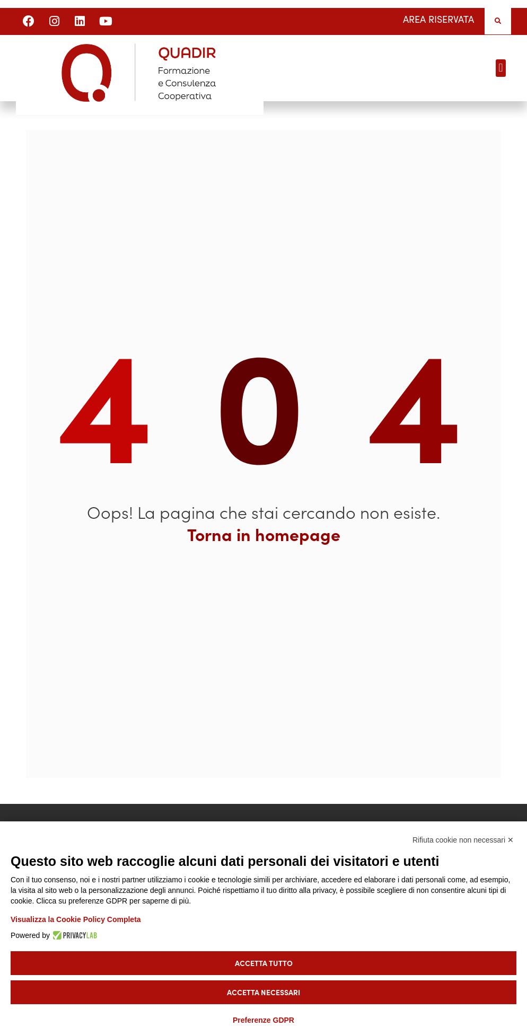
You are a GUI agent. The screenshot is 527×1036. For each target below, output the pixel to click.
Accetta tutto (264, 963)
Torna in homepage (263, 534)
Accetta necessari (263, 992)
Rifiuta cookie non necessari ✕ (463, 840)
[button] (498, 21)
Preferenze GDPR (263, 1020)
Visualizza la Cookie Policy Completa (76, 919)
